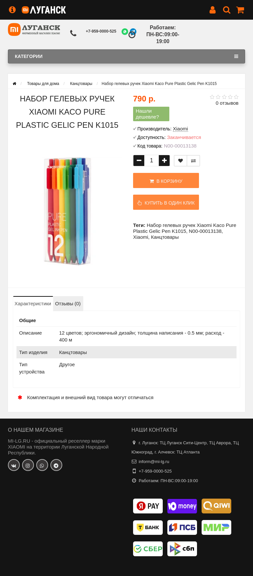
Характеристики (32, 303)
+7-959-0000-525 (101, 31)
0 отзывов (227, 103)
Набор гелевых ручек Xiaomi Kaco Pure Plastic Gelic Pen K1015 (184, 228)
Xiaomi (140, 237)
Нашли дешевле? (147, 114)
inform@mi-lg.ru (154, 461)
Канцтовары (165, 237)
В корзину (166, 181)
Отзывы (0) (67, 303)
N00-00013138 (205, 231)
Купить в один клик (166, 203)
